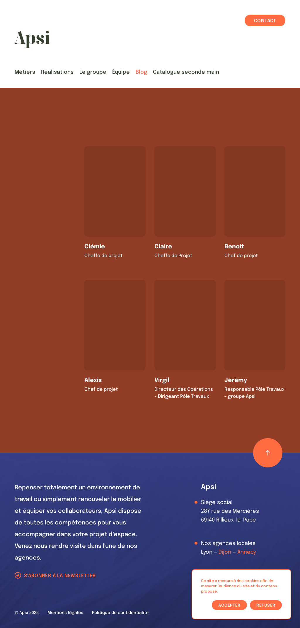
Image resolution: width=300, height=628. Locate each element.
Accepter (229, 605)
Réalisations (57, 72)
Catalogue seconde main (186, 72)
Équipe (121, 72)
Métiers (25, 72)
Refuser (265, 605)
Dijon (225, 552)
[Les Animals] (32, 39)
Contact (265, 20)
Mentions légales (65, 613)
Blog (141, 72)
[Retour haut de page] (267, 452)
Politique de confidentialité (120, 613)
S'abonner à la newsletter (60, 575)
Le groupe (92, 72)
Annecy (246, 552)
